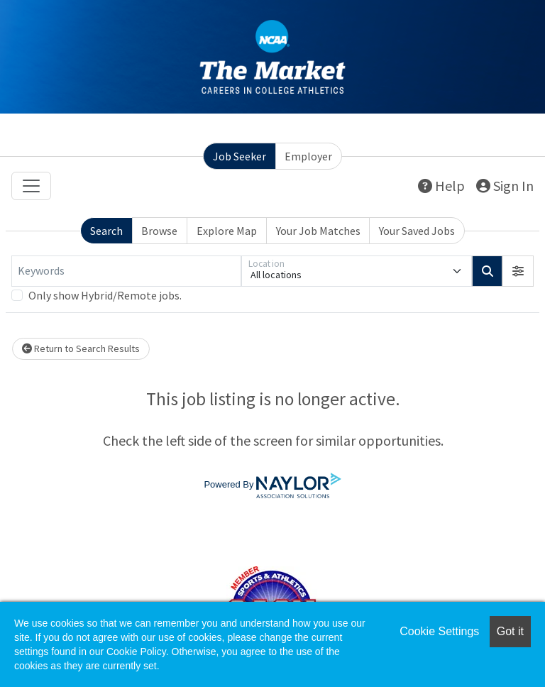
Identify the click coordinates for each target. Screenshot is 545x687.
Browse (159, 231)
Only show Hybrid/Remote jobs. (105, 295)
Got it (510, 631)
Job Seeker (239, 156)
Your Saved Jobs (417, 231)
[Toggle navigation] (31, 186)
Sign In (505, 185)
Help (441, 185)
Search (106, 231)
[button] (518, 271)
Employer (308, 156)
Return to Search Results (81, 348)
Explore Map (227, 231)
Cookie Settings (439, 631)
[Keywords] (126, 271)
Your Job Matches (318, 231)
